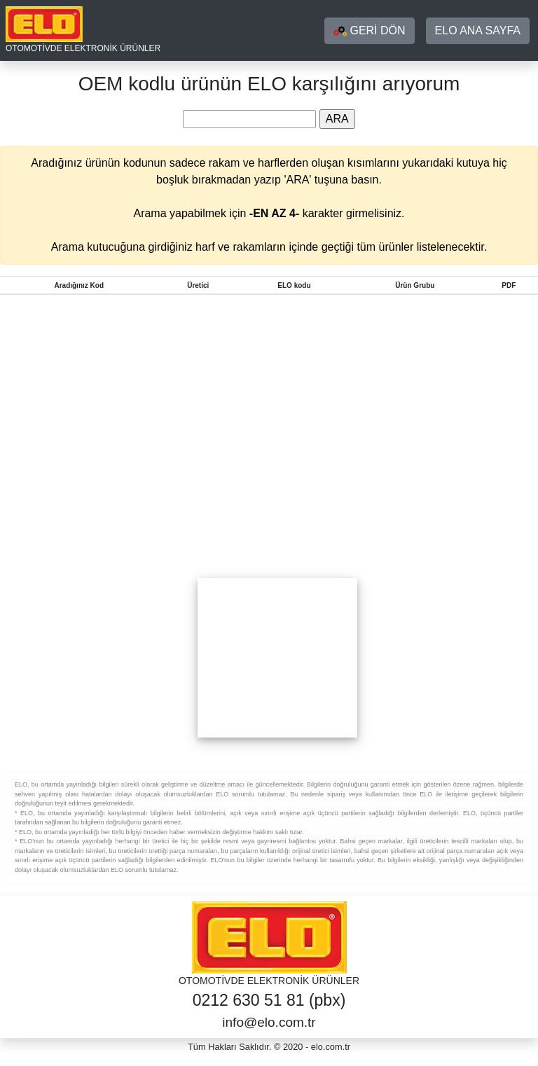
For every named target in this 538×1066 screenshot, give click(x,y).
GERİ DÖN (369, 31)
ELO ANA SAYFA (477, 30)
